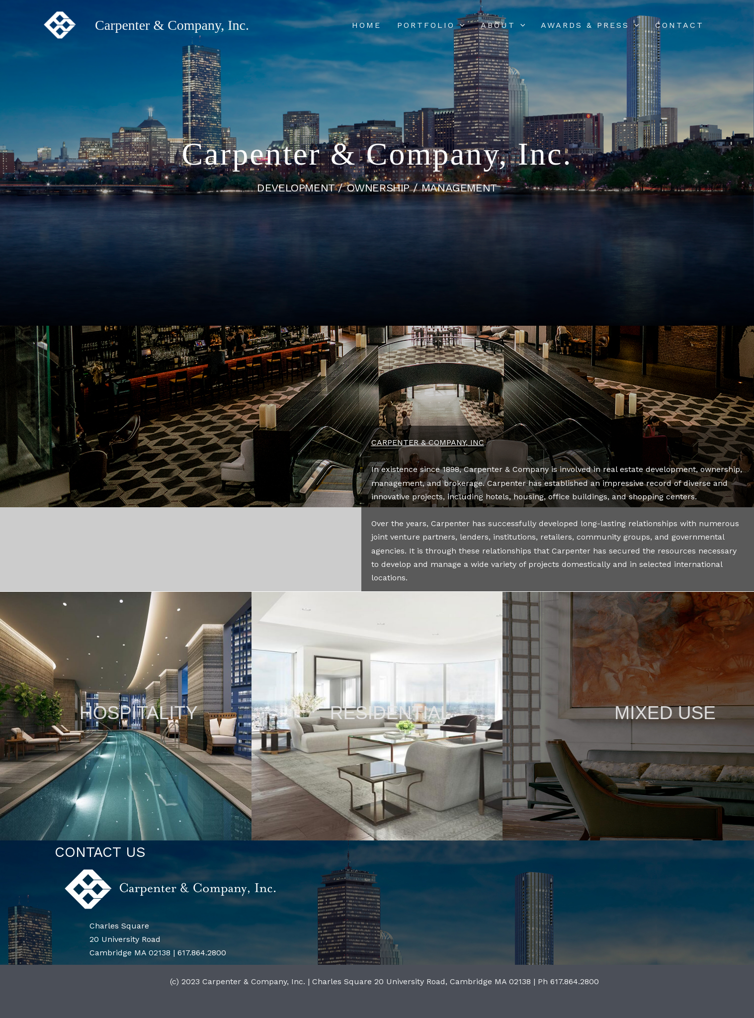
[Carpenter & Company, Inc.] (59, 24)
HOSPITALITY (139, 713)
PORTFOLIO (431, 25)
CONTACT (679, 25)
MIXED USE (665, 713)
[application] (460, 25)
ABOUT (503, 25)
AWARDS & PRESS (590, 25)
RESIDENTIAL (390, 713)
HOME (366, 25)
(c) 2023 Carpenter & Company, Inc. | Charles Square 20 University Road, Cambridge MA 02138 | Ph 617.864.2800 (384, 981)
